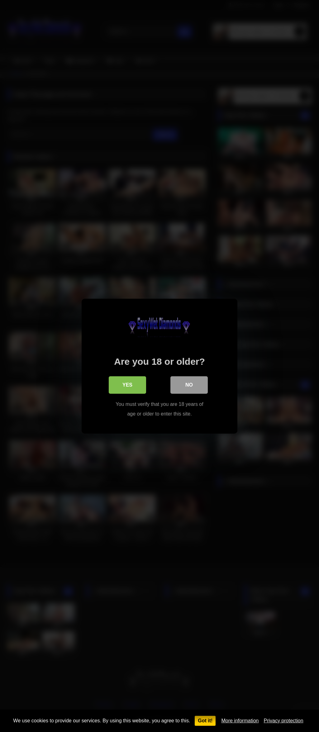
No (189, 384)
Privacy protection (283, 720)
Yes (127, 384)
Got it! (205, 720)
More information (240, 720)
